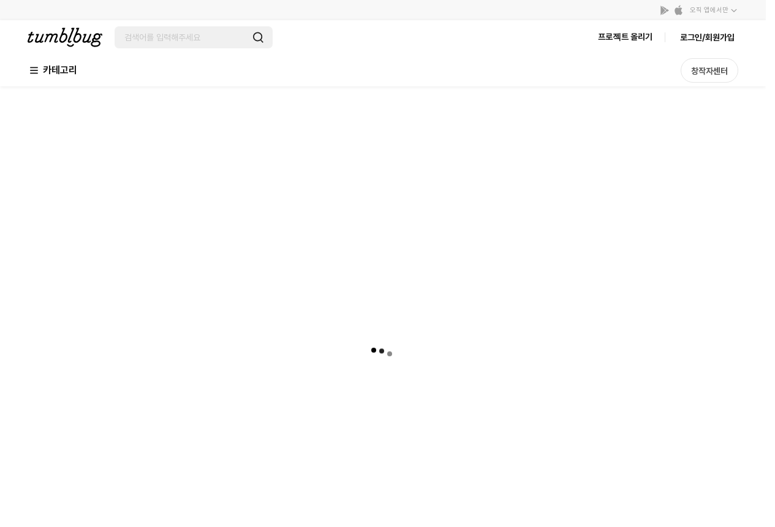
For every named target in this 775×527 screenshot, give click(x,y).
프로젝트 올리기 (625, 37)
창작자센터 (709, 71)
